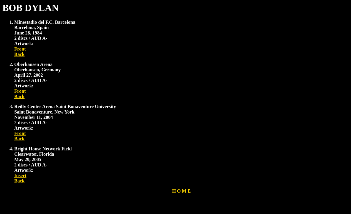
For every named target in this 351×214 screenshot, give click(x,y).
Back (19, 54)
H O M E (181, 190)
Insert (20, 175)
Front (20, 48)
